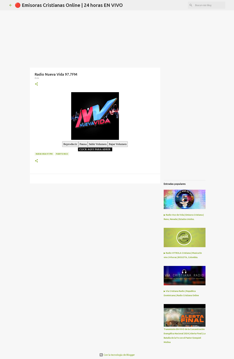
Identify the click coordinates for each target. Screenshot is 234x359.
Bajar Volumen (118, 144)
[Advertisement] (95, 209)
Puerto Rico (62, 154)
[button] (36, 84)
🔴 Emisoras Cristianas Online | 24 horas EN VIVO (69, 5)
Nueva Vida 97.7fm (44, 154)
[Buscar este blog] (209, 5)
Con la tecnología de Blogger (117, 354)
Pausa (83, 144)
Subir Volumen (98, 144)
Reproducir (70, 144)
